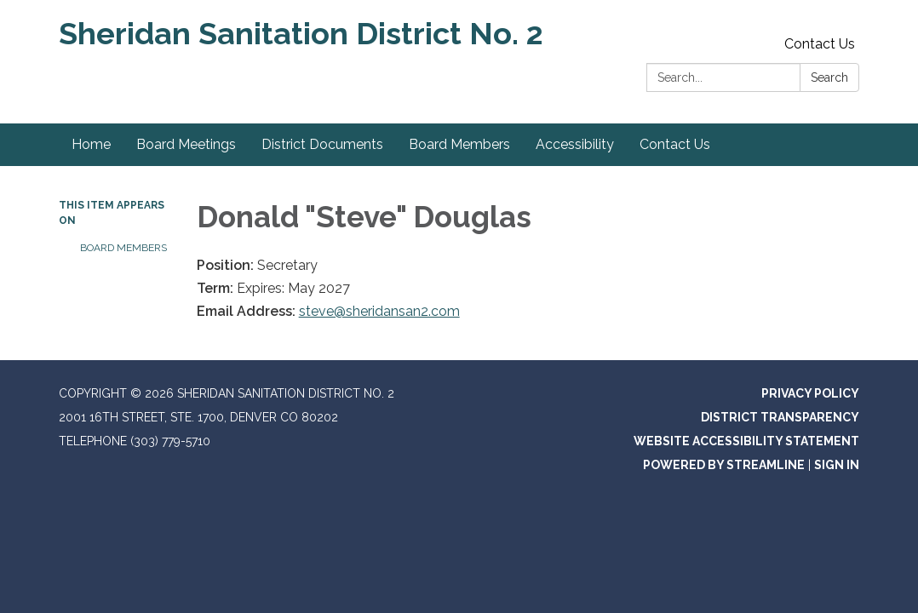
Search (829, 77)
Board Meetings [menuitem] (186, 144)
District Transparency (780, 417)
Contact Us (819, 44)
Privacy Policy (810, 393)
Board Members (123, 248)
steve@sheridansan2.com (379, 311)
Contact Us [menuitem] (675, 144)
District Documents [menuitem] (322, 144)
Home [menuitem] (91, 144)
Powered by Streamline (724, 465)
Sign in (836, 465)
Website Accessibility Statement (746, 441)
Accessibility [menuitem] (575, 144)
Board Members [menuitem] (459, 144)
